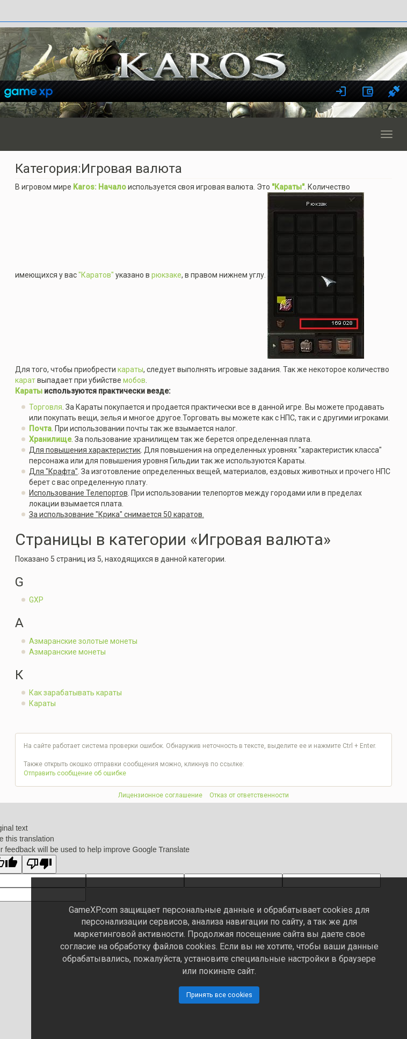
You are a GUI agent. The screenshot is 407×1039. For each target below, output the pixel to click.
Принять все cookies (219, 995)
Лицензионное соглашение (160, 795)
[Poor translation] (39, 864)
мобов (134, 380)
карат (25, 380)
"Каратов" (96, 275)
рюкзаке (166, 275)
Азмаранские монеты (67, 652)
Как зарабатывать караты (75, 692)
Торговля (45, 407)
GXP (36, 599)
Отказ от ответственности (249, 795)
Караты (28, 391)
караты (130, 369)
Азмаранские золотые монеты (83, 641)
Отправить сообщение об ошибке (75, 773)
